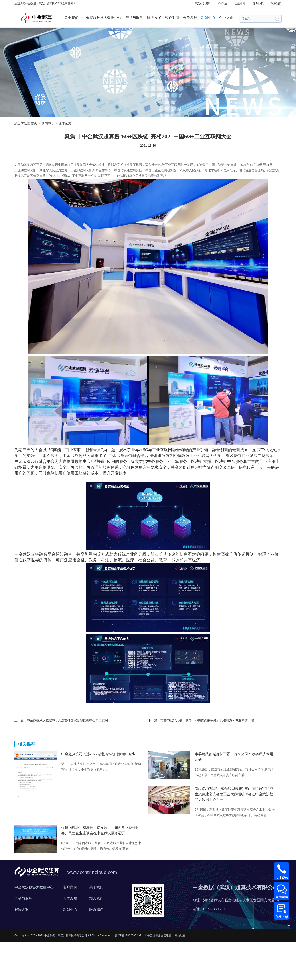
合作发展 (190, 18)
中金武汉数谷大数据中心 (102, 18)
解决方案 (154, 18)
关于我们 (71, 18)
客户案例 (172, 18)
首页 (34, 123)
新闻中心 (208, 18)
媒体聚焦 (65, 123)
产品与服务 (134, 18)
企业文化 (226, 18)
